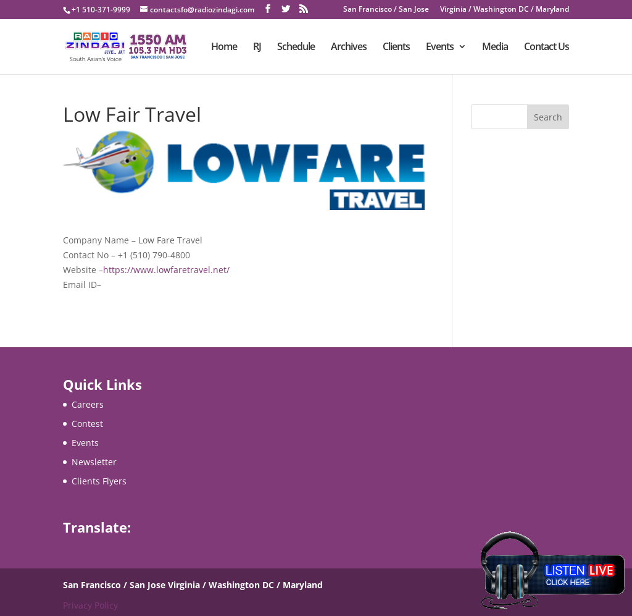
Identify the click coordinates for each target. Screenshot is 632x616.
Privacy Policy (90, 605)
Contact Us (546, 47)
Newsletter (94, 462)
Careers (88, 404)
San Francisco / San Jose (386, 10)
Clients (396, 47)
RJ (257, 47)
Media (495, 47)
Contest (87, 423)
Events (440, 47)
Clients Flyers (99, 481)
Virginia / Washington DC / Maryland (504, 10)
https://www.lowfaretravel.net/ (166, 270)
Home (224, 47)
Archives (349, 47)
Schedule (296, 47)
